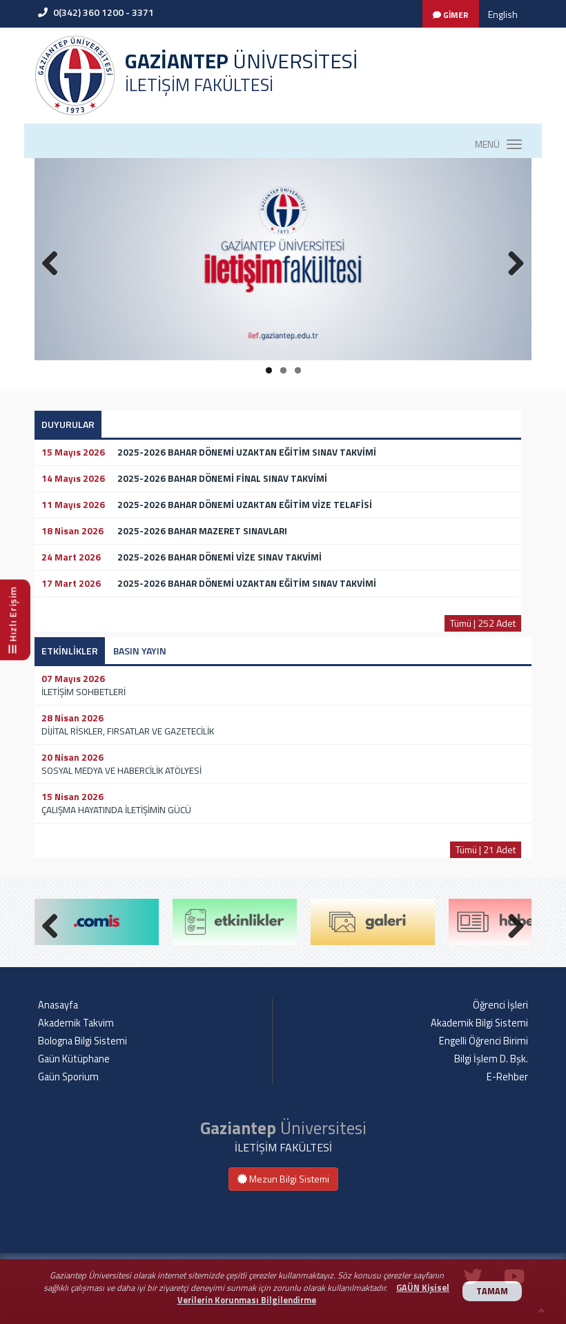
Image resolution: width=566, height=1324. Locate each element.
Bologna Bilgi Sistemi (82, 1041)
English (503, 14)
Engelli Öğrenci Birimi (483, 1041)
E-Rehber (507, 1076)
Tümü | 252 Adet (483, 623)
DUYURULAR (68, 424)
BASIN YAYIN (139, 650)
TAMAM (492, 1291)
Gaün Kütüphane (74, 1059)
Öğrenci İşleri (500, 1005)
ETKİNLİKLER (69, 650)
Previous (55, 923)
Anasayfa (58, 1005)
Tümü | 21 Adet (486, 849)
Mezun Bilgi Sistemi (283, 1178)
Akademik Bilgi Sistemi (479, 1023)
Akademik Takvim (76, 1023)
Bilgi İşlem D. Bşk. (491, 1059)
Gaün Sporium (68, 1076)
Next (511, 923)
